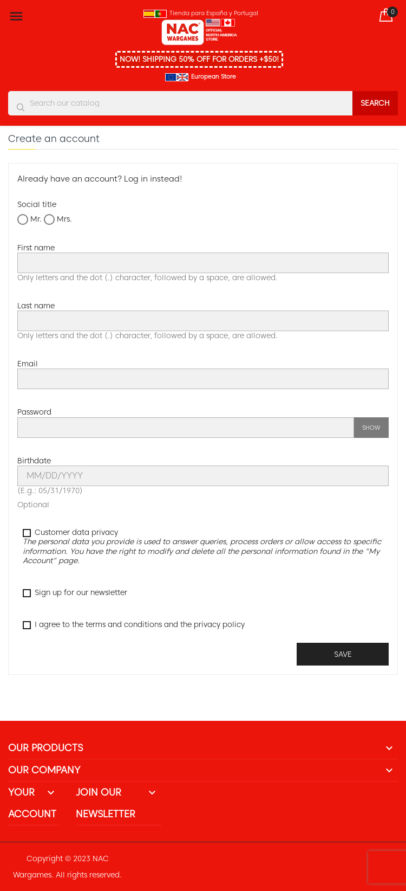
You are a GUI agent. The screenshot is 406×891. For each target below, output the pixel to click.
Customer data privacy (202, 546)
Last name (36, 305)
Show (371, 427)
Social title (36, 204)
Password (34, 412)
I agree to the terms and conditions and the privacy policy (134, 624)
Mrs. (58, 219)
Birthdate (34, 460)
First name (36, 247)
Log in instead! (153, 179)
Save (343, 654)
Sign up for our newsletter (75, 592)
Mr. (29, 219)
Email (27, 363)
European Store (213, 76)
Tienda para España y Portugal (213, 13)
